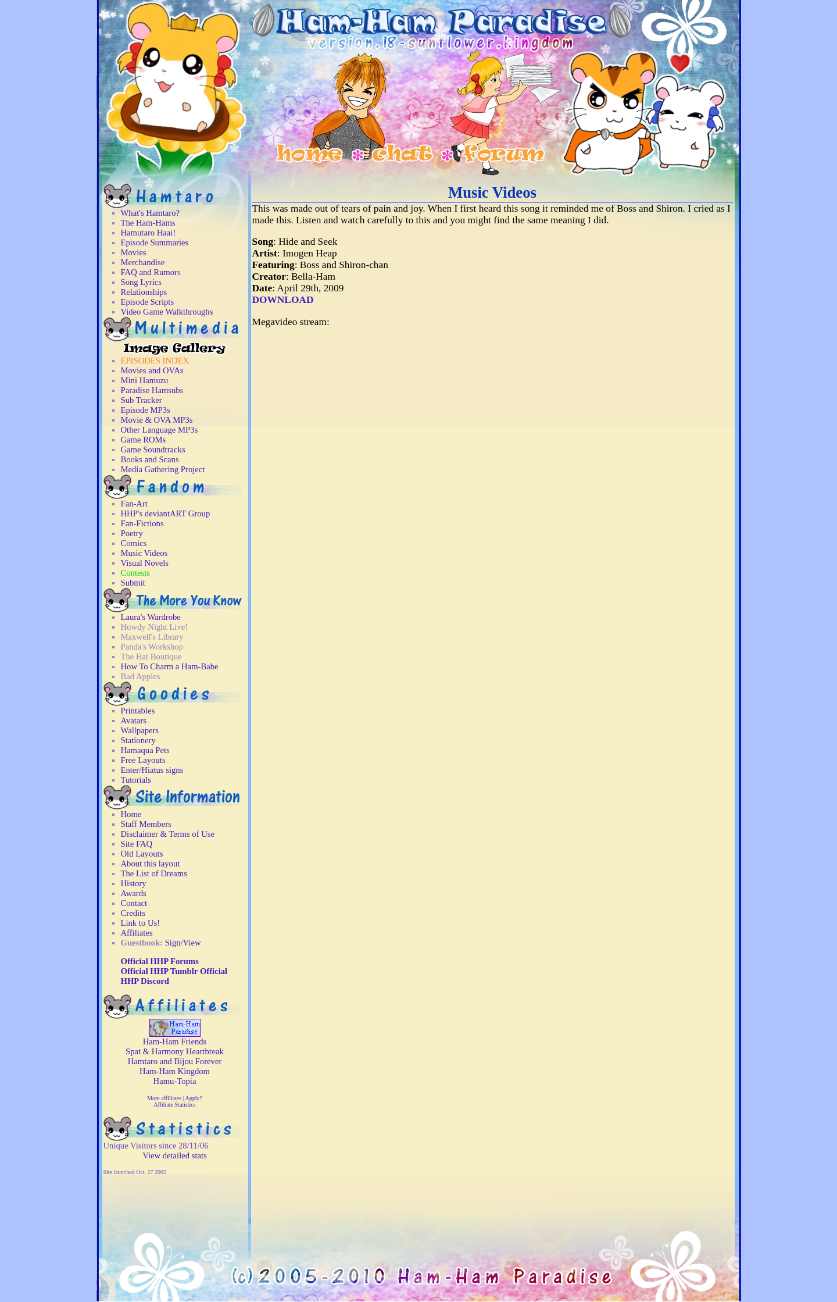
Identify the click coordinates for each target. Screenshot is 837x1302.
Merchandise (143, 262)
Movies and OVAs (152, 370)
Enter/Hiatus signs (152, 770)
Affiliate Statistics (174, 1104)
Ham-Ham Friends (175, 1041)
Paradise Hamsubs (152, 390)
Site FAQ (137, 843)
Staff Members (146, 824)
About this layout (150, 863)
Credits (133, 913)
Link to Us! (140, 923)
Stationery (138, 740)
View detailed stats (174, 1155)
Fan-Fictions (142, 523)
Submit (133, 582)
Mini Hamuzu (145, 380)
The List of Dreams (154, 873)
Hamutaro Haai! (148, 232)
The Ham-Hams (148, 222)
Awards (133, 893)
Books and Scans (150, 459)
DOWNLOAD (283, 299)
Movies (133, 252)
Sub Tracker (141, 400)
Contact (134, 903)
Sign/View (183, 942)
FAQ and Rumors (151, 272)
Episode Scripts (147, 301)
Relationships (144, 292)
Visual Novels (145, 563)
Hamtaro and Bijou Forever (175, 1061)
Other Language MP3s (159, 429)
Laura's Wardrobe (151, 617)
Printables (138, 710)
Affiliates (137, 932)
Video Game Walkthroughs (167, 311)
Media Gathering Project (163, 469)
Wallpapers (140, 730)
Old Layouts (142, 853)
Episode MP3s (145, 410)
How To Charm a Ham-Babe (170, 666)
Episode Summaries (155, 242)
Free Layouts (143, 760)
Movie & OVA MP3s (157, 420)
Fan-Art (134, 503)
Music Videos (144, 553)
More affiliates (164, 1098)
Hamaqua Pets (145, 750)
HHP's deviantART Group (165, 513)
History (133, 883)
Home (131, 814)
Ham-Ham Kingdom (175, 1071)
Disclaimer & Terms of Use (168, 834)
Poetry (132, 533)
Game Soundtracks (153, 449)
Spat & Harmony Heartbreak (175, 1051)
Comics (134, 543)
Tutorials (136, 779)
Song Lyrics (141, 282)
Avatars (134, 720)
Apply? (193, 1098)
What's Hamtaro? (150, 212)
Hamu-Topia (174, 1081)
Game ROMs (143, 439)
